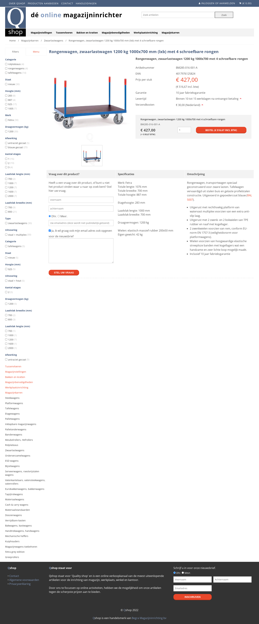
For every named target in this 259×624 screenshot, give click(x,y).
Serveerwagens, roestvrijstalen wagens (22, 473)
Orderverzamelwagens (17, 455)
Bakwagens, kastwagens (18, 525)
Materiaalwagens (14, 499)
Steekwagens (12, 397)
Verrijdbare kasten (15, 520)
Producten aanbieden (43, 3)
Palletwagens (12, 418)
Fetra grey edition (15, 551)
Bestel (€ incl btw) (221, 130)
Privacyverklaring (20, 584)
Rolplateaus (11, 445)
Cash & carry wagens (16, 504)
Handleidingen (86, 3)
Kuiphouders (12, 541)
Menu (36, 51)
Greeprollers (12, 557)
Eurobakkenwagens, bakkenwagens (24, 489)
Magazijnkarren (170, 32)
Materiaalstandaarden (17, 509)
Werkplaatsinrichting (146, 32)
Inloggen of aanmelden (218, 3)
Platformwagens (14, 403)
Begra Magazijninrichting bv (149, 618)
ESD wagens (12, 460)
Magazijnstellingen (41, 32)
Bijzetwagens (12, 466)
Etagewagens (12, 413)
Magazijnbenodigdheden (116, 32)
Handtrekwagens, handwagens (22, 530)
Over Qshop (17, 3)
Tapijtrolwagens (14, 494)
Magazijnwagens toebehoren (21, 546)
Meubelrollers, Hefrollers (19, 439)
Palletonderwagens (15, 429)
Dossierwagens (13, 515)
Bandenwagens (13, 434)
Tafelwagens (12, 408)
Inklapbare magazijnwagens (20, 424)
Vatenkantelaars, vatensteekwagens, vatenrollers (25, 482)
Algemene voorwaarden (24, 580)
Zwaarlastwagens (14, 450)
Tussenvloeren (64, 32)
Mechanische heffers (16, 536)
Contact (67, 3)
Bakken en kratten (87, 32)
